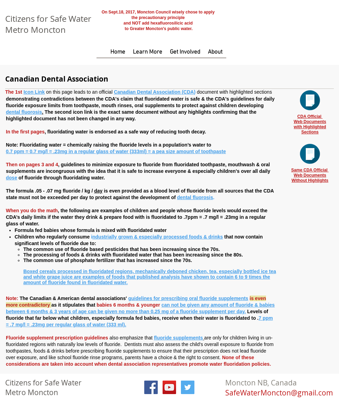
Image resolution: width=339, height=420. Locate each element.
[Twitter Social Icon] (187, 387)
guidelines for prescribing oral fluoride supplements (188, 298)
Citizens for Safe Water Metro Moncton (48, 24)
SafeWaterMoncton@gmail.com (279, 393)
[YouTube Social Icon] (169, 387)
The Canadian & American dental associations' (74, 298)
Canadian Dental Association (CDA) (154, 92)
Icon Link (34, 92)
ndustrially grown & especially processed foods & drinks (157, 237)
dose (11, 177)
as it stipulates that (74, 305)
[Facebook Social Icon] (151, 387)
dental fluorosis (24, 112)
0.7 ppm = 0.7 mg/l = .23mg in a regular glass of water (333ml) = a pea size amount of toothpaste (116, 151)
